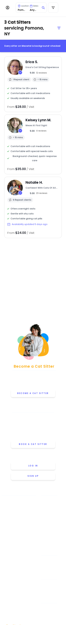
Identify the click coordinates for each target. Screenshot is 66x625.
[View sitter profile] (33, 84)
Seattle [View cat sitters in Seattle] (17, 611)
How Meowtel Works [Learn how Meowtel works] (49, 514)
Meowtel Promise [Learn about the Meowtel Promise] (49, 500)
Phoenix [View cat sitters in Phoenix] (16, 583)
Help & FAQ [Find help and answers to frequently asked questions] (49, 560)
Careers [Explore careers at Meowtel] (49, 543)
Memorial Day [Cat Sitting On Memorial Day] (49, 607)
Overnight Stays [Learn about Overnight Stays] (49, 591)
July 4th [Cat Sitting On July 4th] (49, 613)
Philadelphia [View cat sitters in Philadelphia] (17, 576)
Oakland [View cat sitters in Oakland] (16, 569)
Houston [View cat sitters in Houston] (16, 542)
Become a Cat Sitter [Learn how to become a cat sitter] (33, 393)
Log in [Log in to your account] (33, 465)
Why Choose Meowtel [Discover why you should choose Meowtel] (49, 529)
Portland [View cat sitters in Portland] (17, 590)
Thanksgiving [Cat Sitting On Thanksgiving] (49, 618)
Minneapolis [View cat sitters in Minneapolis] (17, 555)
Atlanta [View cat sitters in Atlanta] (17, 500)
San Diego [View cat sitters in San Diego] (17, 597)
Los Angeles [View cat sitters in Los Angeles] (16, 548)
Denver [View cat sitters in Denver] (17, 534)
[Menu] (7, 7)
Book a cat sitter (33, 444)
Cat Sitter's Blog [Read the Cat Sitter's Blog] (49, 567)
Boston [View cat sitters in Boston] (17, 514)
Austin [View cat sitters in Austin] (16, 507)
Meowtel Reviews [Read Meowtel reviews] (49, 536)
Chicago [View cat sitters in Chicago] (17, 521)
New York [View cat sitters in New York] (17, 562)
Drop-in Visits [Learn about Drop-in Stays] (49, 584)
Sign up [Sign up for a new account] (33, 476)
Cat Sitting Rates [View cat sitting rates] (49, 522)
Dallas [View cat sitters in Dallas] (16, 528)
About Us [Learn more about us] (49, 507)
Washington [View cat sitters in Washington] (17, 618)
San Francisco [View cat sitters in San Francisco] (17, 604)
